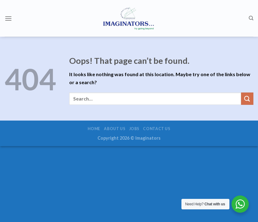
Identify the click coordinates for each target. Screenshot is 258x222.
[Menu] (8, 18)
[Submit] (247, 98)
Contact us (156, 128)
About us (114, 128)
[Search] (251, 18)
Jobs (134, 128)
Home (94, 128)
